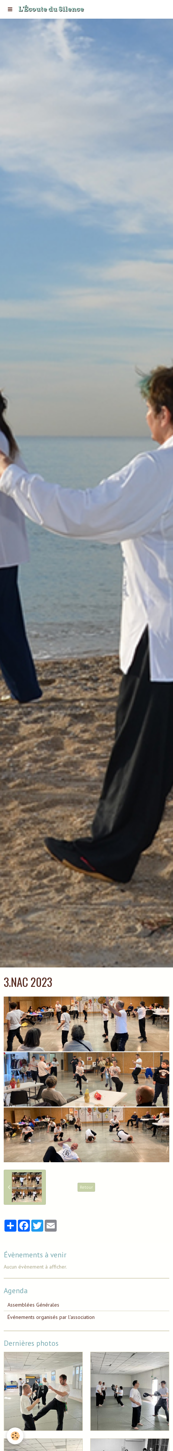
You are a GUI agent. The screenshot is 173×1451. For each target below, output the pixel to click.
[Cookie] (15, 1435)
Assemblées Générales (33, 1304)
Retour (86, 1187)
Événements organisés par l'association (51, 1317)
